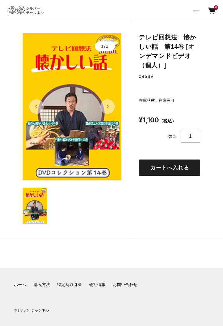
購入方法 (42, 284)
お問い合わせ (125, 284)
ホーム (20, 284)
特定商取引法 (69, 284)
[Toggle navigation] (196, 10)
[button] (36, 106)
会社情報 (97, 284)
